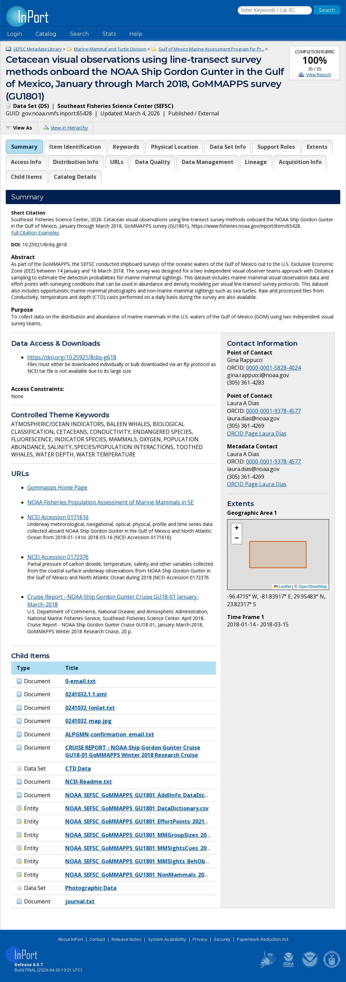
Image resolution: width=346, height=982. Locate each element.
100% (314, 60)
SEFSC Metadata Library (37, 49)
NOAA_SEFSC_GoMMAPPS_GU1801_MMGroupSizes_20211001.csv (149, 835)
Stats (109, 34)
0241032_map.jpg (88, 721)
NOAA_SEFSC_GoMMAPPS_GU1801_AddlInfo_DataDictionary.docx (151, 795)
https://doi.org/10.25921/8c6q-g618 (71, 357)
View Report (318, 75)
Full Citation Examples (35, 232)
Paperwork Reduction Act (262, 939)
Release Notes (127, 939)
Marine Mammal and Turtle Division (110, 49)
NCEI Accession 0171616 (58, 517)
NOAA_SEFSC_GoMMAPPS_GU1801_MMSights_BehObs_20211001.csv (154, 861)
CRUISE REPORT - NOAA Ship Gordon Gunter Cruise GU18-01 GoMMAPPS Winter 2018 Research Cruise (132, 751)
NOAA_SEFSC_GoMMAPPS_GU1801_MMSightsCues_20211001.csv (149, 848)
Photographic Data (91, 888)
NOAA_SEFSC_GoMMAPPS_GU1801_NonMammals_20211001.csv (148, 874)
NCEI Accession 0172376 (58, 557)
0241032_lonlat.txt (90, 707)
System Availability (167, 939)
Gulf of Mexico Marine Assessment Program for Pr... (211, 49)
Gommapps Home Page (57, 487)
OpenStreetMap (312, 586)
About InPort (70, 939)
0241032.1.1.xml (86, 694)
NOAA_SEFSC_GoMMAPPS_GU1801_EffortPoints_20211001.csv (145, 821)
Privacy (200, 939)
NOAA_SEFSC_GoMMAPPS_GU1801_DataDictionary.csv (136, 808)
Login (14, 34)
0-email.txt (80, 681)
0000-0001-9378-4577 (273, 411)
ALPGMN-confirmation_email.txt (109, 734)
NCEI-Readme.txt (88, 781)
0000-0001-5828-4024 (273, 367)
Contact (97, 939)
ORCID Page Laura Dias (257, 433)
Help (136, 34)
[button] (236, 529)
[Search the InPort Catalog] (275, 10)
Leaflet (282, 586)
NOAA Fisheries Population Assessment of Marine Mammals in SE (110, 502)
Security (222, 939)
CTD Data (78, 768)
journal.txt (80, 901)
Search (79, 34)
